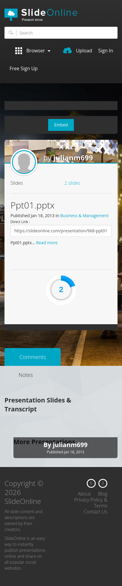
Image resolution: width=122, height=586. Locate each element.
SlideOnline (61, 15)
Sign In (105, 50)
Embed (61, 125)
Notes (26, 374)
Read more (46, 242)
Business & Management (84, 215)
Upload (77, 50)
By (48, 445)
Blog (102, 494)
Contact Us (95, 511)
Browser (33, 50)
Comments (32, 357)
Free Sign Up (24, 68)
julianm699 (73, 157)
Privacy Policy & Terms (90, 502)
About (84, 494)
